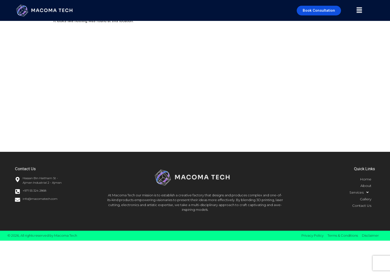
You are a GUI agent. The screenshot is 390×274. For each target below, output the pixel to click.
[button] (359, 10)
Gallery (365, 199)
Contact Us (361, 205)
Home (365, 179)
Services (360, 192)
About (365, 185)
